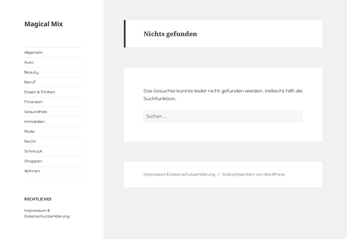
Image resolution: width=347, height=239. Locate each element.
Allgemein (33, 52)
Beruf (29, 82)
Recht (30, 141)
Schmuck (33, 151)
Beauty (31, 72)
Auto (28, 62)
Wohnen (32, 170)
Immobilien (34, 121)
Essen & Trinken (39, 91)
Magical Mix (43, 23)
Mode (29, 131)
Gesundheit (35, 111)
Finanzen (33, 101)
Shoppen (33, 161)
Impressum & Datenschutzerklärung (179, 174)
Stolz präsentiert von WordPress (253, 174)
